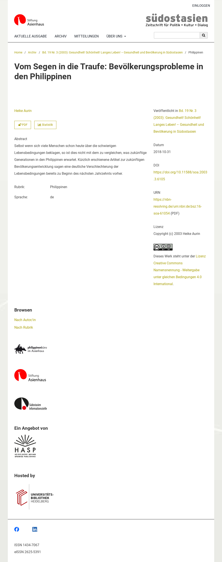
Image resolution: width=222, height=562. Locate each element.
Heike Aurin (23, 111)
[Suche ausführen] (204, 35)
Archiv (60, 36)
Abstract (20, 139)
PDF (23, 125)
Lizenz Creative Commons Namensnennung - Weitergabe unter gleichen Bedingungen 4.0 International (179, 270)
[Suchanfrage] (177, 35)
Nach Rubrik (23, 327)
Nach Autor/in (25, 320)
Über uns (114, 36)
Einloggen (199, 5)
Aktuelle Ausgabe (30, 36)
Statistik (45, 125)
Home (18, 52)
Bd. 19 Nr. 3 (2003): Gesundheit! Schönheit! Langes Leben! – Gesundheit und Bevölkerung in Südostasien (112, 52)
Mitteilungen (86, 36)
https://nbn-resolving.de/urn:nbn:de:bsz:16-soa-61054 (177, 206)
